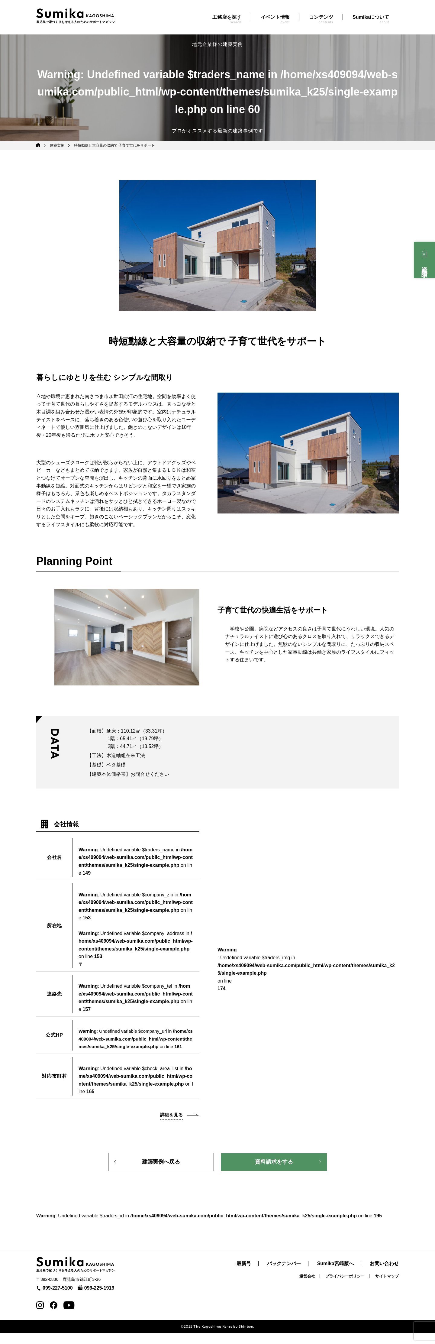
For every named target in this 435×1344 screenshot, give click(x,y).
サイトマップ (387, 1287)
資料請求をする (274, 1171)
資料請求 (424, 265)
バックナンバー (284, 1274)
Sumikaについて (371, 19)
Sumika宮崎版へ (335, 1274)
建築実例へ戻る (161, 1171)
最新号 (244, 1274)
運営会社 (307, 1287)
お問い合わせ (384, 1274)
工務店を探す (226, 19)
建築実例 (57, 145)
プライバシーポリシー (345, 1287)
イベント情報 (275, 19)
